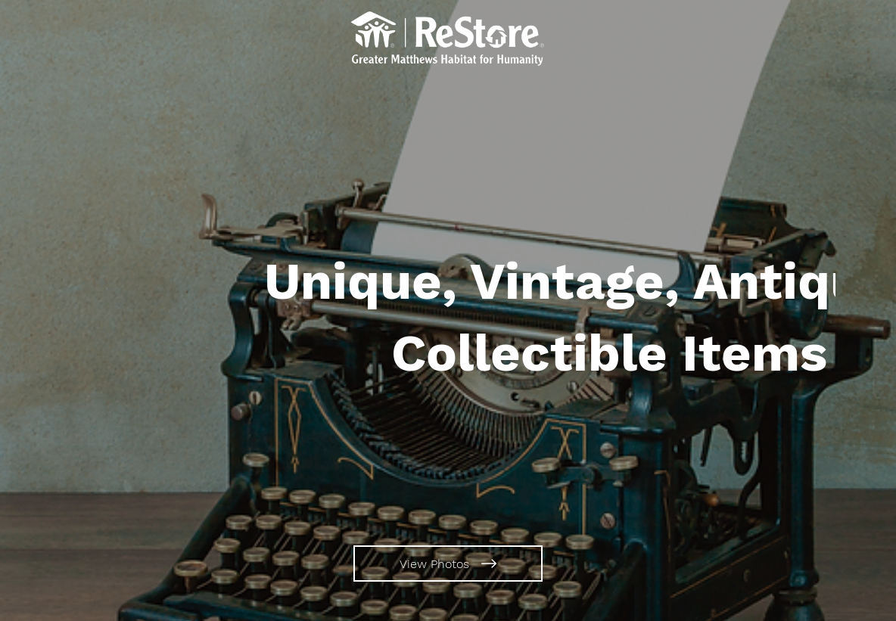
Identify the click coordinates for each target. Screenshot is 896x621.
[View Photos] (448, 563)
